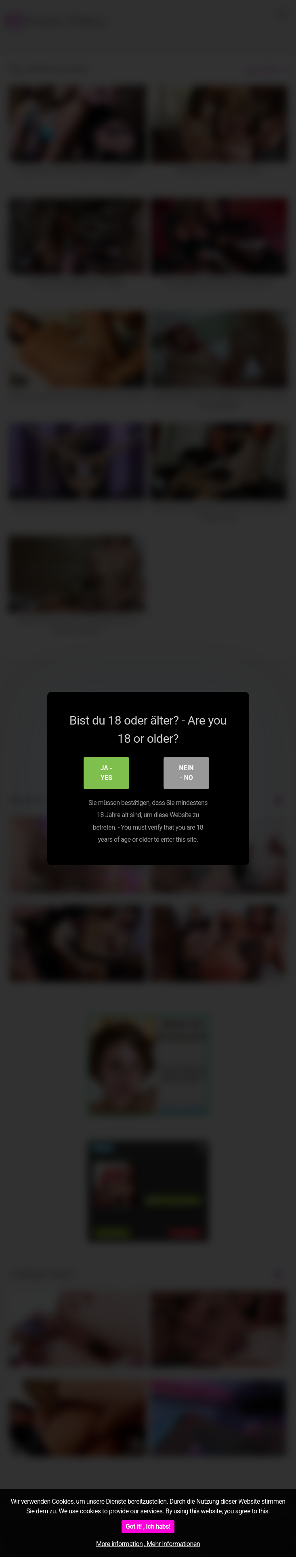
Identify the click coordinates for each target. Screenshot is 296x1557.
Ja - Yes (107, 773)
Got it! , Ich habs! (148, 1526)
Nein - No (186, 773)
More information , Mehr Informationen (148, 1544)
